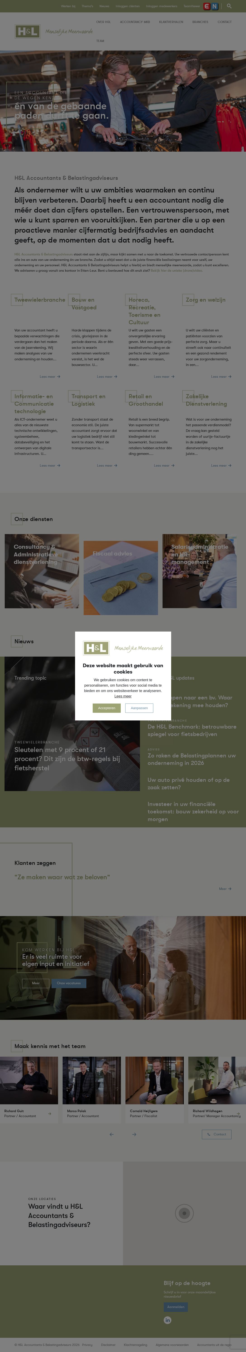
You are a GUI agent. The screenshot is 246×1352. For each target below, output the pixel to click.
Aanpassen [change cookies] (139, 708)
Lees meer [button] (123, 696)
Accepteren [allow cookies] (106, 708)
